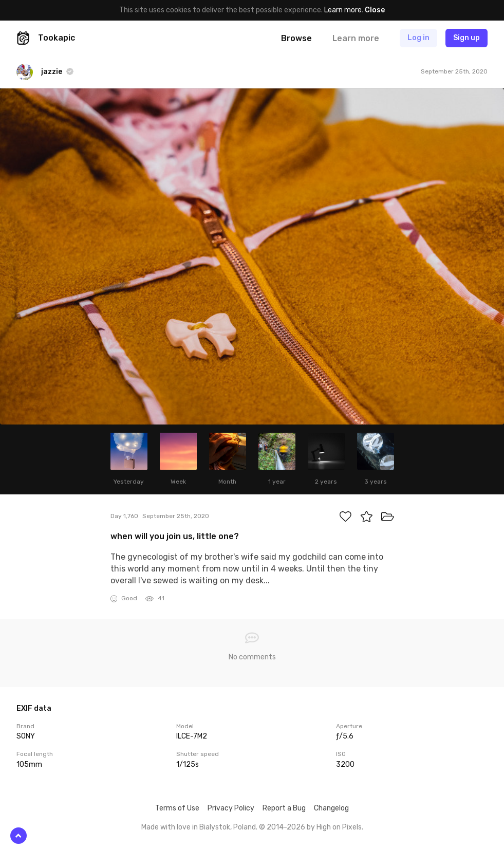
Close (375, 10)
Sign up (466, 37)
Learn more (343, 10)
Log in (418, 37)
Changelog (331, 808)
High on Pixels (339, 827)
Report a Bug (284, 808)
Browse (296, 38)
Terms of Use (177, 808)
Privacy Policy (231, 808)
